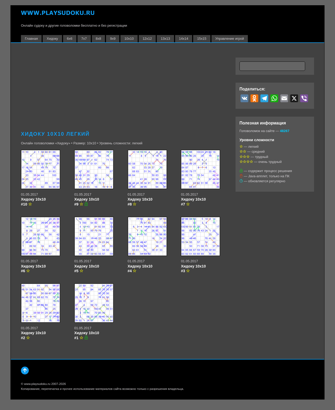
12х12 (147, 39)
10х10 (128, 39)
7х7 (84, 39)
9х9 (112, 39)
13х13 (165, 39)
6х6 (69, 39)
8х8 (98, 39)
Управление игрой (229, 39)
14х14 (183, 39)
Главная (31, 39)
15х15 (201, 39)
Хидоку (52, 39)
